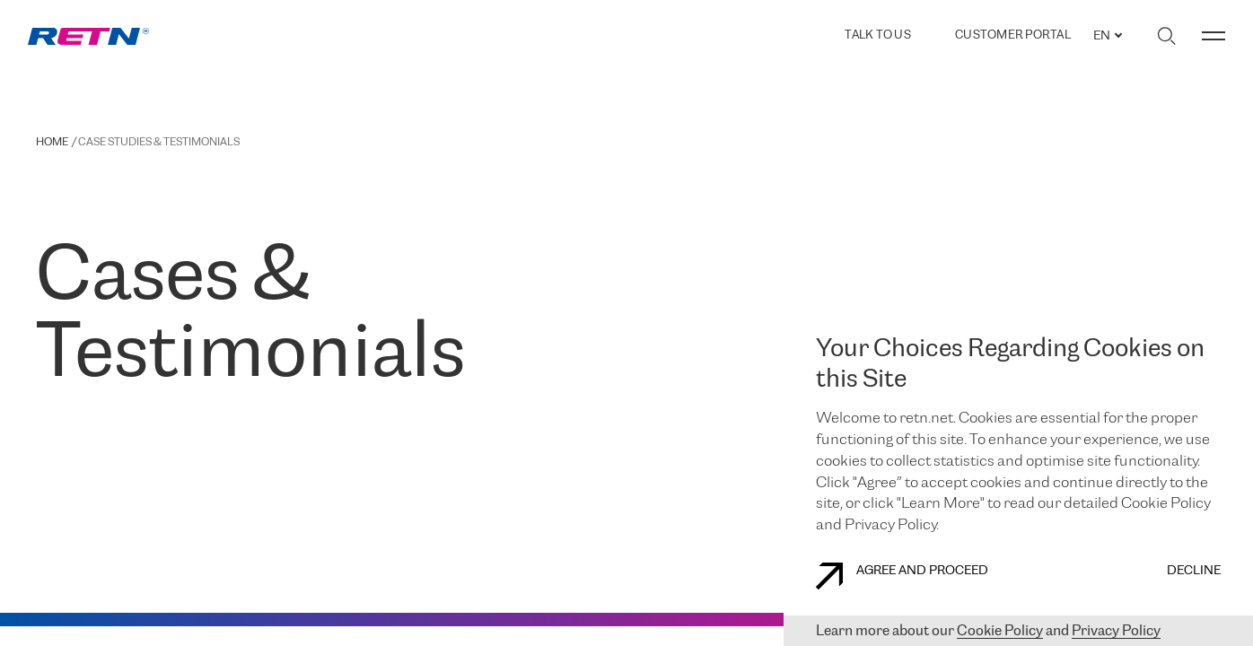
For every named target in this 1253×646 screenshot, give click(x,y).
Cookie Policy (1000, 631)
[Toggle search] (1166, 36)
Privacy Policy (1116, 631)
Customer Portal (1013, 36)
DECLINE (1194, 571)
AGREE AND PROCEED (902, 576)
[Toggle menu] (1213, 36)
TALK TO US (878, 35)
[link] (88, 36)
